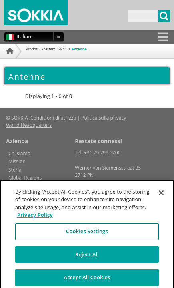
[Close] (161, 195)
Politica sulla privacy (103, 117)
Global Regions (25, 177)
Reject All (87, 256)
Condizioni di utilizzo (53, 117)
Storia (15, 169)
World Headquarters (29, 125)
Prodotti (33, 49)
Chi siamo (19, 153)
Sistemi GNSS (55, 49)
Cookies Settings (87, 233)
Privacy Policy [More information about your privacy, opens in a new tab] (35, 217)
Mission (17, 161)
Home (9, 61)
